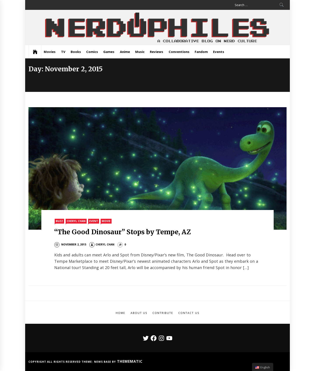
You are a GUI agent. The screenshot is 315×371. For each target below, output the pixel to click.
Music (140, 51)
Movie (106, 221)
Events (218, 51)
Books (76, 51)
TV (63, 51)
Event (93, 221)
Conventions (179, 51)
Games (108, 51)
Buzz (59, 221)
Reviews (156, 51)
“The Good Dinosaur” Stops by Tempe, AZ (122, 232)
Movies (50, 51)
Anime (125, 51)
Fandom (201, 51)
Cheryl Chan (76, 221)
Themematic (130, 361)
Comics (92, 51)
